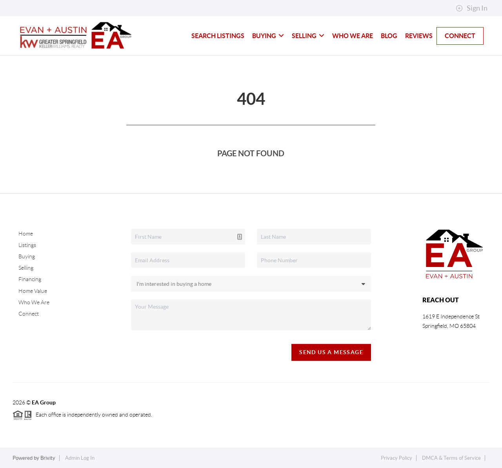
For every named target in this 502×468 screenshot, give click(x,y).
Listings (27, 245)
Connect (460, 35)
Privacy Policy (396, 458)
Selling (308, 35)
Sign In (471, 8)
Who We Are (352, 35)
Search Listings (217, 35)
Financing (29, 279)
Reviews (419, 35)
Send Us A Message (331, 352)
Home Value (32, 291)
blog (389, 35)
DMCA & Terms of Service (451, 458)
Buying (268, 35)
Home (25, 233)
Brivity (47, 458)
